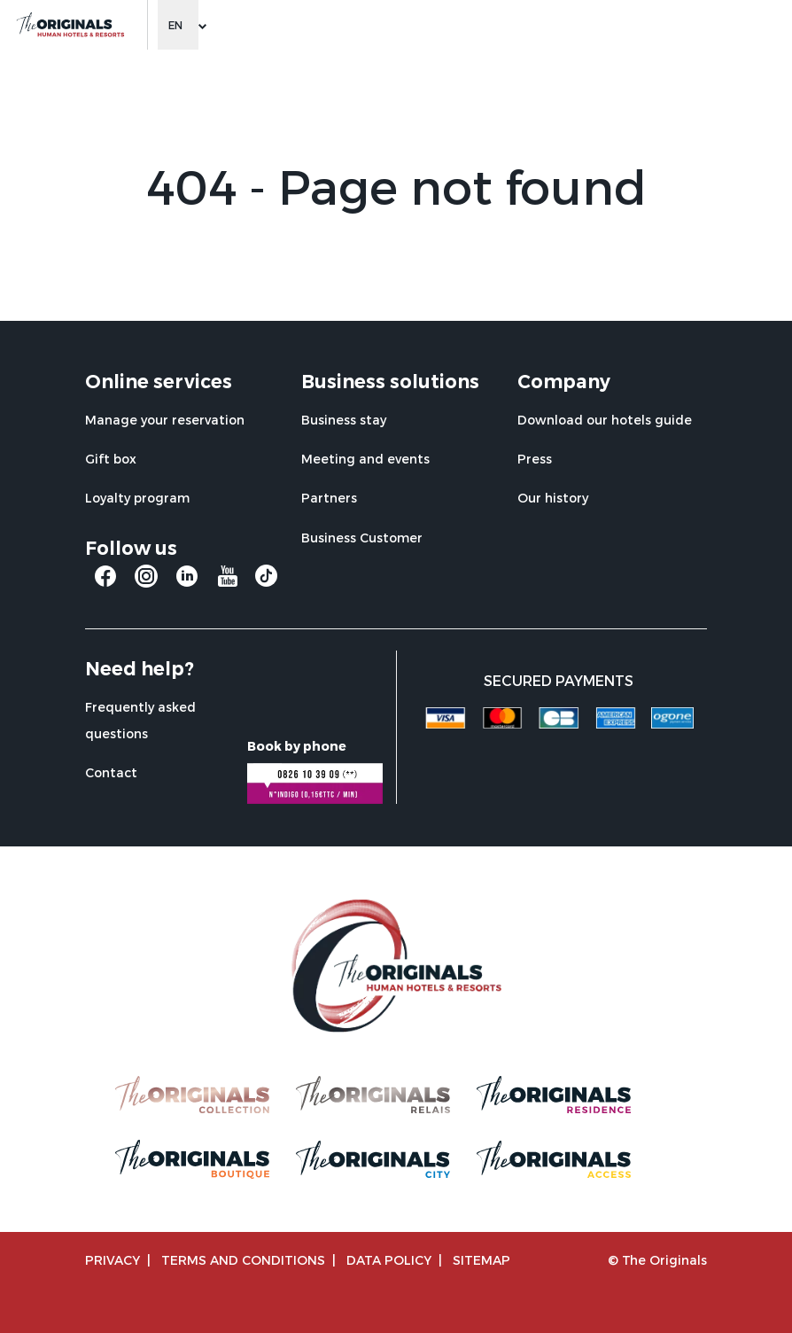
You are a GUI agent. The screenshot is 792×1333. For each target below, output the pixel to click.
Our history (552, 497)
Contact (111, 772)
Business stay (343, 419)
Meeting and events (365, 458)
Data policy (388, 1259)
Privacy (112, 1259)
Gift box (110, 458)
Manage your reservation (165, 419)
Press (534, 458)
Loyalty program (137, 497)
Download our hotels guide (604, 419)
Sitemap (481, 1259)
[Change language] (178, 25)
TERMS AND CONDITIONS (243, 1259)
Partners (329, 497)
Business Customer (362, 537)
